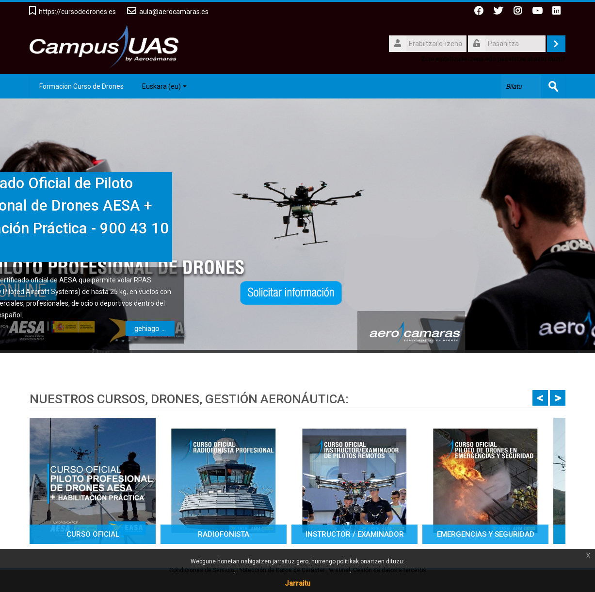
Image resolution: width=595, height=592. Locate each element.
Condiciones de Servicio (201, 570)
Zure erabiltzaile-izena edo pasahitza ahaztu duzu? (493, 59)
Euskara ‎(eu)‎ (164, 86)
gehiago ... (65, 328)
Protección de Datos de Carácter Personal (293, 570)
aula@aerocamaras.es (174, 12)
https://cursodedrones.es (77, 12)
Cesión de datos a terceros (389, 570)
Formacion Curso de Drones (81, 86)
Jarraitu (297, 583)
